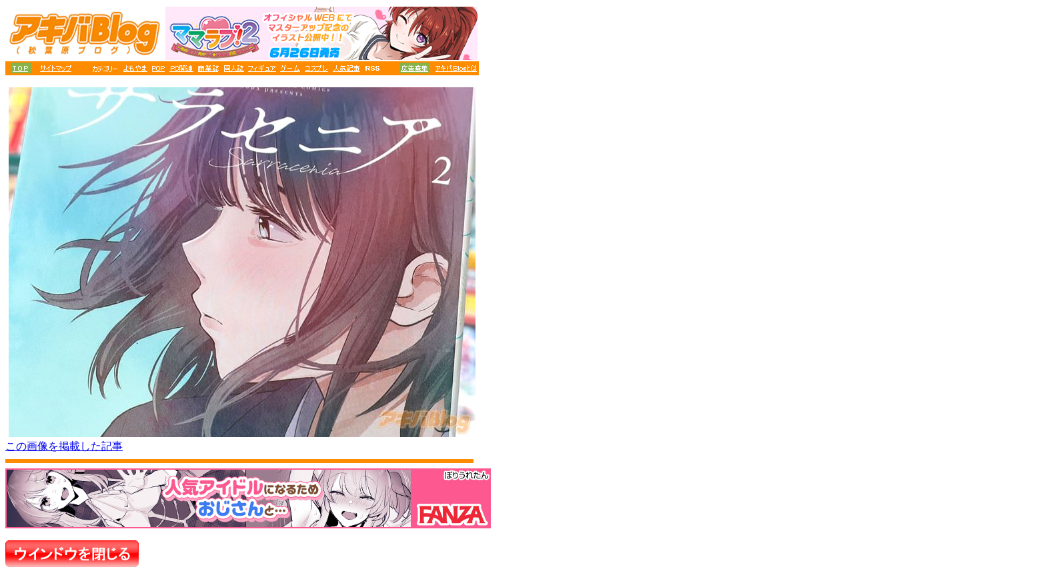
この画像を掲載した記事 (64, 446)
